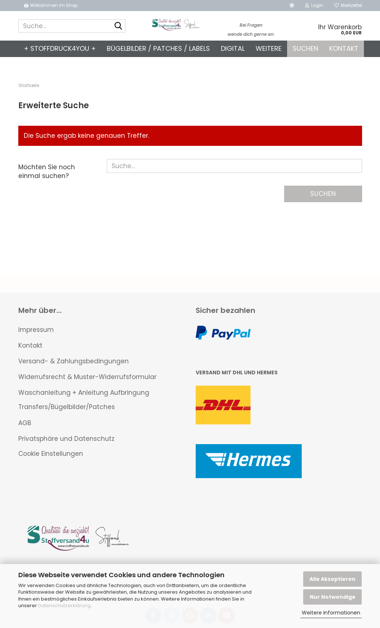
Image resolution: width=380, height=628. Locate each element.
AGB (24, 423)
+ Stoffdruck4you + (60, 48)
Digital (233, 48)
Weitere (269, 48)
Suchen (305, 48)
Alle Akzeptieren (332, 579)
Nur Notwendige (332, 597)
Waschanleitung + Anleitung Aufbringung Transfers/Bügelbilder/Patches (83, 399)
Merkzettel (348, 5)
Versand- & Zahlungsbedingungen (73, 361)
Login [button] (314, 5)
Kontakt (343, 48)
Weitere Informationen (331, 612)
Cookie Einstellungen (50, 453)
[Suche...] (118, 26)
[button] (292, 5)
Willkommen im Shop (51, 5)
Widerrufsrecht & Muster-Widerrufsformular (87, 376)
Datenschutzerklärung (64, 605)
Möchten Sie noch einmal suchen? (46, 171)
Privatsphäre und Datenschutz (66, 438)
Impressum (36, 329)
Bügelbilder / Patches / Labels (158, 48)
